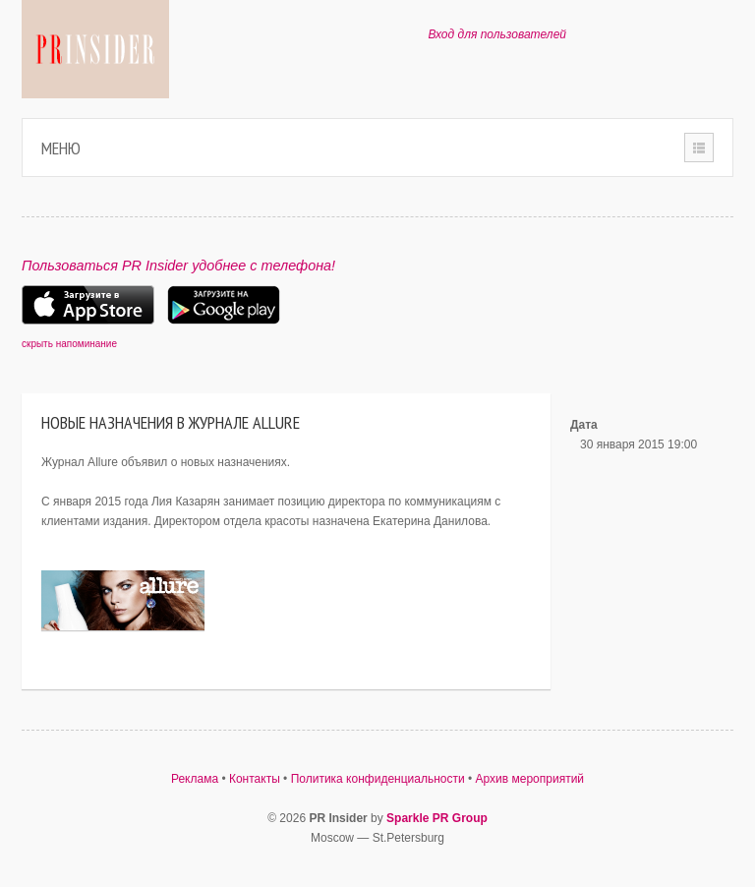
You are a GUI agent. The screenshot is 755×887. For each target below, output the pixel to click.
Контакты (254, 779)
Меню (61, 148)
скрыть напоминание (69, 343)
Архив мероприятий (530, 779)
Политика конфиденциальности (378, 779)
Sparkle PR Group (437, 818)
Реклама (194, 779)
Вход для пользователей (497, 34)
